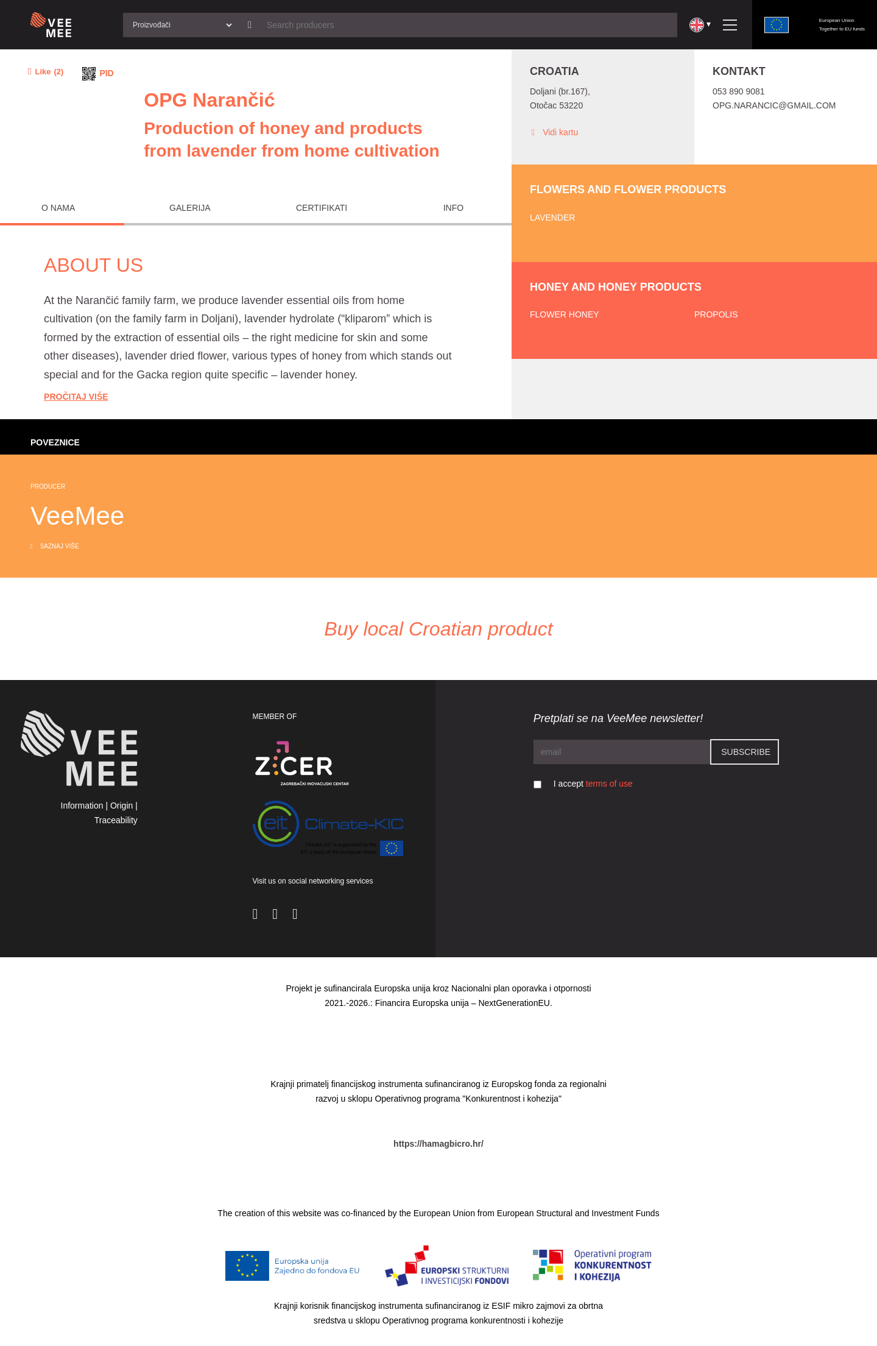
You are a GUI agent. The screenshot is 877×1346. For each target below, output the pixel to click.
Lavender (552, 217)
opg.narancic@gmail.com (774, 105)
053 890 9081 (739, 91)
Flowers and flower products (628, 189)
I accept (593, 783)
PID (106, 73)
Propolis (716, 314)
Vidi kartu (554, 132)
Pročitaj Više (76, 397)
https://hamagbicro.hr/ (438, 1144)
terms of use (609, 783)
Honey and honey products (616, 287)
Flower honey (564, 314)
